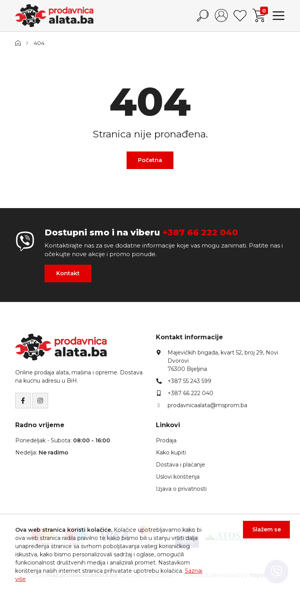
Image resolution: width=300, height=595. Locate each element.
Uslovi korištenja (178, 476)
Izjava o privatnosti (181, 488)
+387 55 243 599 (189, 381)
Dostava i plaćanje (180, 464)
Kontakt (68, 273)
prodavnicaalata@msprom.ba (207, 405)
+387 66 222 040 (200, 232)
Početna (150, 160)
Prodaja (166, 440)
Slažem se (261, 534)
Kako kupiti (171, 452)
